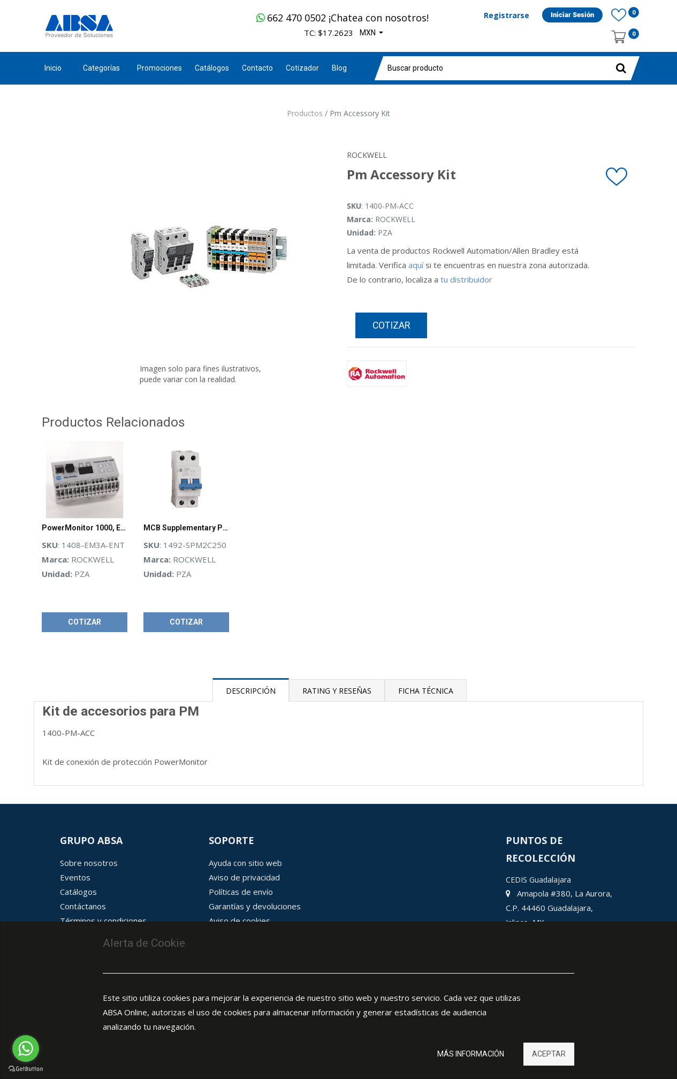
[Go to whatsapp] (25, 1048)
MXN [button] (368, 32)
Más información (470, 1054)
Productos (305, 113)
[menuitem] (159, 68)
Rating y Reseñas (336, 691)
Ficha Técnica (425, 691)
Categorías (101, 68)
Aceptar (549, 1054)
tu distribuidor (466, 279)
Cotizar (391, 325)
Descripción (251, 691)
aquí (415, 265)
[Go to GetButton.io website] (26, 1069)
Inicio (53, 68)
